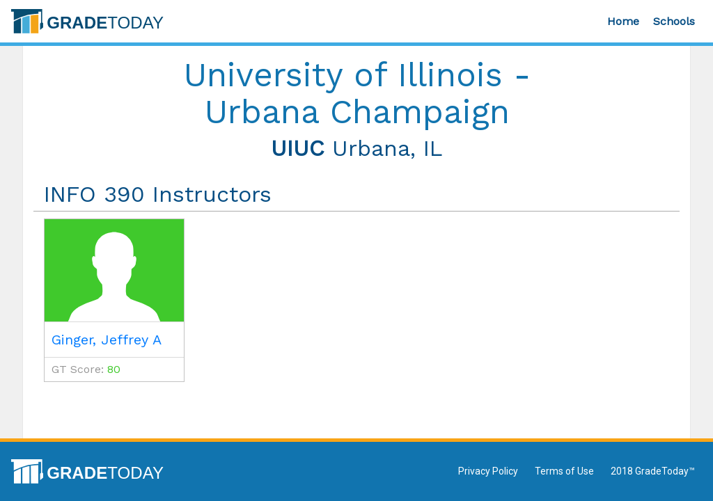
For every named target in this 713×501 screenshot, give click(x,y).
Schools (674, 21)
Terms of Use (564, 471)
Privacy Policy (488, 471)
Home (623, 21)
